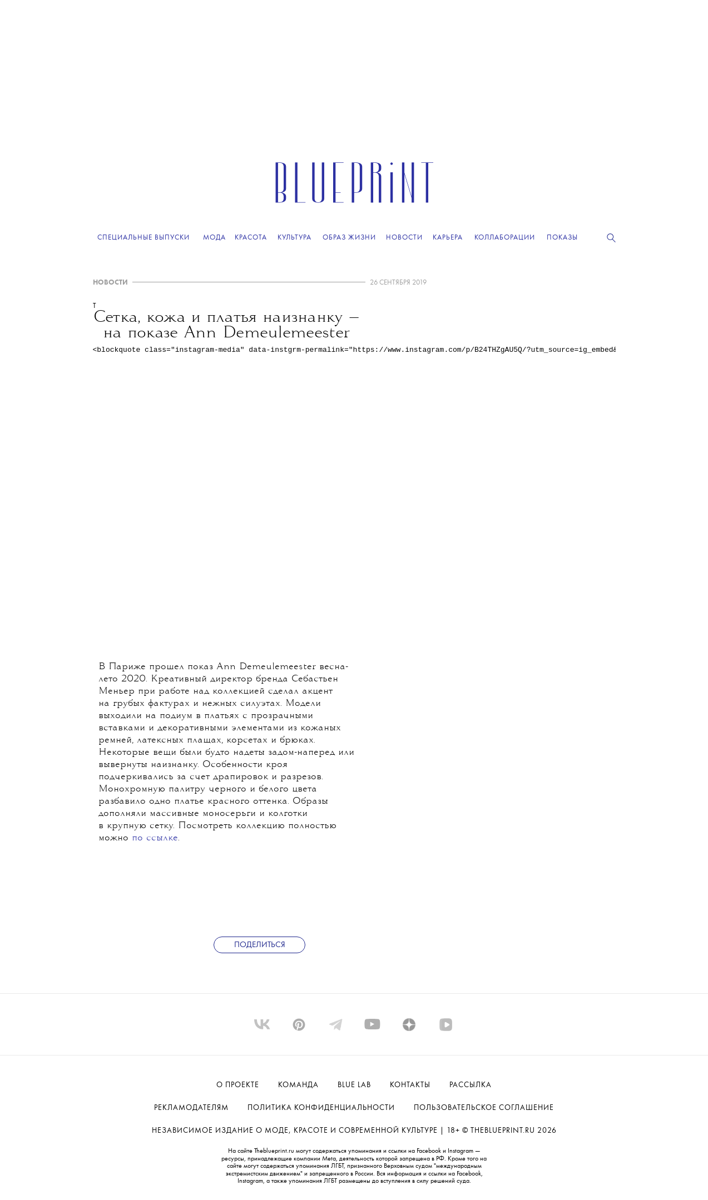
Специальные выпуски (143, 237)
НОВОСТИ (110, 282)
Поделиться (259, 945)
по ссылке (155, 838)
